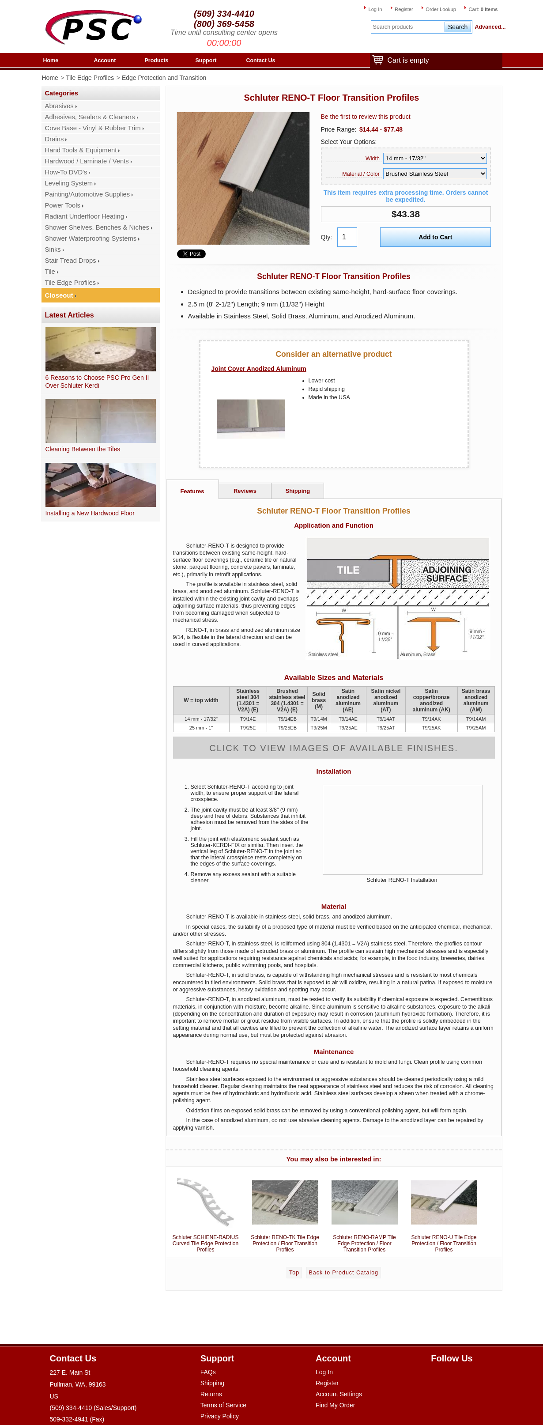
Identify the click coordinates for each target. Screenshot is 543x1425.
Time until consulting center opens (224, 32)
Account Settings (339, 1394)
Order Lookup (441, 9)
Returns (211, 1394)
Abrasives (59, 106)
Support (206, 60)
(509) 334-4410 (224, 14)
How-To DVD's (66, 172)
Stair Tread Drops (70, 260)
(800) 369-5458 (224, 24)
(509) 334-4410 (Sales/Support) (93, 1407)
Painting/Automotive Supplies (87, 194)
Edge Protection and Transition (164, 77)
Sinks (53, 249)
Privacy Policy (219, 1416)
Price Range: (339, 129)
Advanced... (488, 27)
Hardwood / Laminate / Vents (87, 161)
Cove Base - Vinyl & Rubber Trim (93, 128)
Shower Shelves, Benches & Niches (97, 227)
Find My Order (335, 1405)
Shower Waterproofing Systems (91, 238)
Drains (54, 139)
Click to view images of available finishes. (333, 748)
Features (192, 491)
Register (404, 9)
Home (51, 60)
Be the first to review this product (366, 116)
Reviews (245, 491)
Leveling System (69, 183)
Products (157, 60)
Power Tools (62, 205)
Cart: (483, 9)
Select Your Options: (349, 141)
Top (294, 1273)
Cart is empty (406, 60)
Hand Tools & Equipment (81, 150)
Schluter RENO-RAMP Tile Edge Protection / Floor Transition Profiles (364, 1211)
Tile (50, 271)
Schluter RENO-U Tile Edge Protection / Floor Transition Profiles (444, 1211)
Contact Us (260, 60)
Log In (375, 9)
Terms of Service (223, 1405)
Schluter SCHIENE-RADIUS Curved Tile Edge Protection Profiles (205, 1211)
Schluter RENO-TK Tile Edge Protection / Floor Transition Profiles (285, 1211)
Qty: (326, 237)
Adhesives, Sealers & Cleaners (90, 117)
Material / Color (361, 174)
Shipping (298, 491)
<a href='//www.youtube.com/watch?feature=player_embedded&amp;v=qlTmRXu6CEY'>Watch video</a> (403, 830)
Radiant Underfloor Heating (84, 216)
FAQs (208, 1372)
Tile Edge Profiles (90, 77)
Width (373, 158)
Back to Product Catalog (343, 1273)
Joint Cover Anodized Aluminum (258, 368)
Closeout (59, 295)
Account (105, 60)
